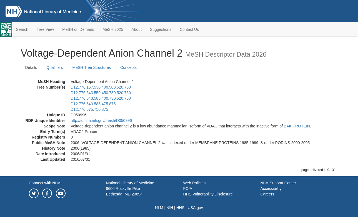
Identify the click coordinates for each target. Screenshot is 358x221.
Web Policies (194, 183)
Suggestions (160, 29)
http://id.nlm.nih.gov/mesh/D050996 (101, 120)
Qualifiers (54, 67)
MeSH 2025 (112, 29)
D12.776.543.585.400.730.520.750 (101, 98)
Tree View (45, 29)
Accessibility (271, 188)
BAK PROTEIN (297, 126)
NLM (159, 207)
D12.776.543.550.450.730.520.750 (101, 93)
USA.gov (195, 207)
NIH (169, 207)
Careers (267, 194)
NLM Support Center (278, 183)
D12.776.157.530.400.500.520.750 (101, 87)
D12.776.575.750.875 (89, 109)
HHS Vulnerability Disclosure (208, 194)
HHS (180, 207)
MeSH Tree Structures (91, 67)
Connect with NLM (45, 183)
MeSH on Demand (78, 29)
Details (31, 67)
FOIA (187, 188)
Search (22, 29)
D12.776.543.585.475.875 (93, 104)
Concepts (128, 67)
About (136, 29)
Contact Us (189, 29)
